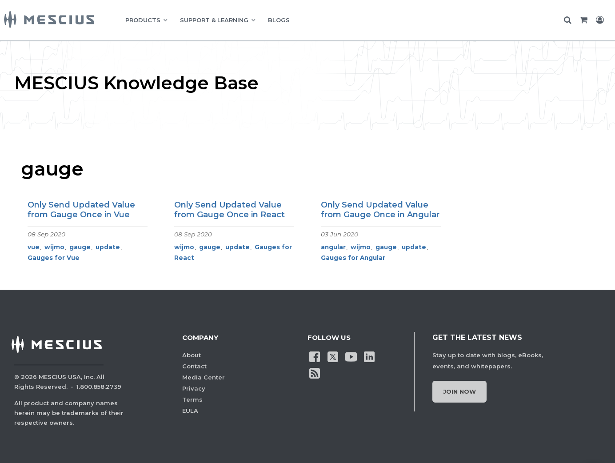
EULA (190, 410)
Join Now (459, 391)
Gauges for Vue (54, 257)
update (108, 247)
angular (333, 247)
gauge (80, 247)
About (191, 355)
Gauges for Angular (353, 257)
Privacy (193, 388)
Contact (194, 366)
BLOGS (279, 20)
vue (34, 247)
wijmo (54, 247)
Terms (192, 399)
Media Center (203, 377)
